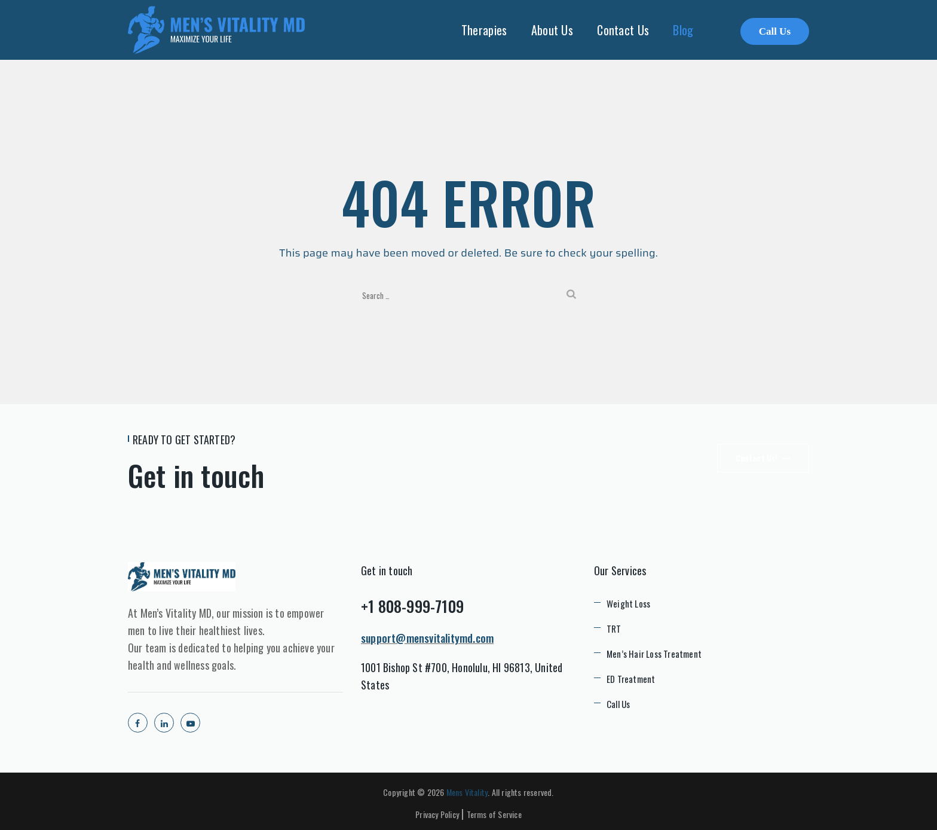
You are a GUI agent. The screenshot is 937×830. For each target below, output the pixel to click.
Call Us (775, 31)
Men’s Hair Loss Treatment (654, 653)
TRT (614, 628)
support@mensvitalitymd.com (427, 638)
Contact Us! (763, 458)
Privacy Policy (437, 814)
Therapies (484, 30)
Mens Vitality (467, 792)
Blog (683, 30)
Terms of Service (494, 814)
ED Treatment (631, 678)
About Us (552, 30)
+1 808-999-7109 (412, 606)
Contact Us (623, 30)
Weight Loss (628, 603)
